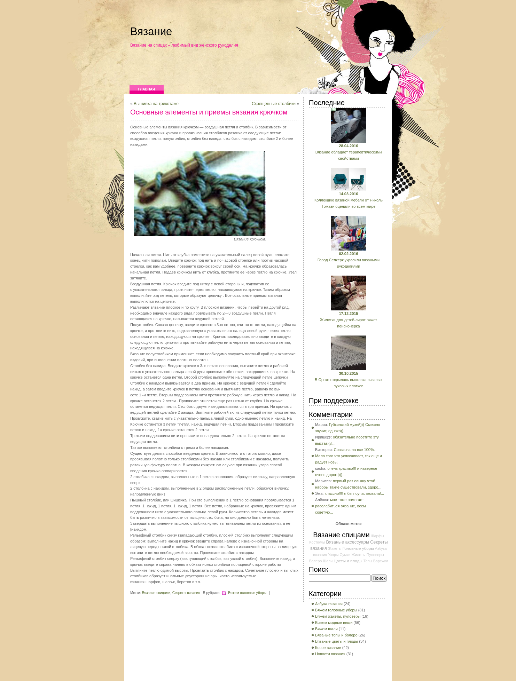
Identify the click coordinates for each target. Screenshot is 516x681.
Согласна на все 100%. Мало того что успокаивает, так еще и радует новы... (348, 456)
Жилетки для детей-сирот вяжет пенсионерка (348, 319)
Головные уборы (358, 548)
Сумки (345, 555)
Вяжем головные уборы (247, 593)
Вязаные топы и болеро (336, 635)
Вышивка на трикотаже (156, 103)
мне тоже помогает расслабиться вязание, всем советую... (340, 506)
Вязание (151, 31)
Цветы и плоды (348, 561)
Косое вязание (328, 648)
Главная (146, 89)
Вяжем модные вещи (333, 622)
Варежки (380, 561)
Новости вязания (330, 654)
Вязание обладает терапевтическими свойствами (348, 152)
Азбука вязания (329, 604)
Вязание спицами (156, 593)
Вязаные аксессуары (347, 542)
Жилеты (358, 555)
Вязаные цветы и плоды (336, 641)
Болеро (315, 561)
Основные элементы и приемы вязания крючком (209, 112)
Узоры (333, 555)
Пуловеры (375, 555)
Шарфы (377, 536)
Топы (367, 561)
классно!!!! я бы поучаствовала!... (354, 493)
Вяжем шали (326, 629)
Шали (328, 561)
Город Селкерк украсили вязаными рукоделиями (349, 260)
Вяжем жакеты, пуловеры (337, 616)
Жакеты (335, 548)
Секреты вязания (186, 593)
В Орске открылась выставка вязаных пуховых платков (348, 379)
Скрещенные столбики (274, 103)
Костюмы (317, 542)
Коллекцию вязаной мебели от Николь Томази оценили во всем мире (348, 200)
